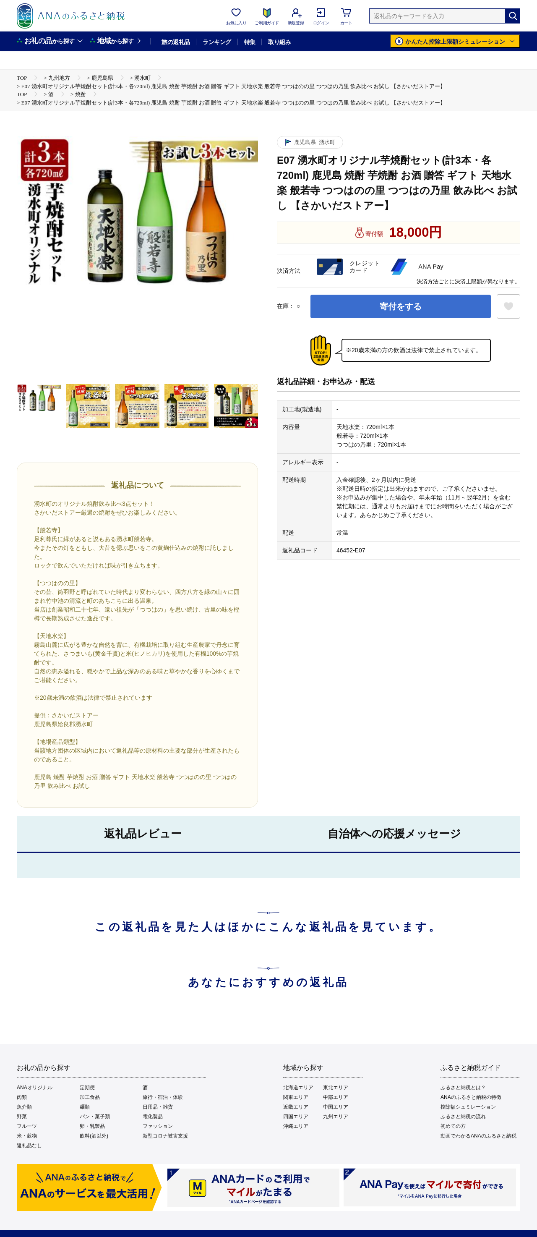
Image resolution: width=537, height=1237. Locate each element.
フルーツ (27, 1126)
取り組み (279, 42)
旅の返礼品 (176, 42)
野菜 (22, 1116)
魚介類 (24, 1107)
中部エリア (335, 1097)
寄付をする (401, 306)
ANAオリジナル (34, 1088)
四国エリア (295, 1116)
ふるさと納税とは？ (463, 1088)
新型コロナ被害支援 (165, 1136)
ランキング (217, 42)
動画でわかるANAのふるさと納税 (478, 1136)
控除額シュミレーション (468, 1107)
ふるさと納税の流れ (463, 1116)
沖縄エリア (295, 1126)
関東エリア (295, 1097)
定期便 (87, 1088)
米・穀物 (27, 1136)
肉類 (22, 1097)
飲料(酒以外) (94, 1136)
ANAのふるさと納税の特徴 (471, 1097)
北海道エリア (298, 1088)
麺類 (85, 1107)
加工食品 (90, 1097)
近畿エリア (295, 1107)
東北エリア (335, 1088)
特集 (249, 42)
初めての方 (453, 1126)
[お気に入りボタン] (508, 306)
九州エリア (335, 1116)
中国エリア (335, 1107)
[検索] (512, 16)
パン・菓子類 (95, 1116)
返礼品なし (29, 1145)
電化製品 (153, 1116)
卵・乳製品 (92, 1126)
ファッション (158, 1126)
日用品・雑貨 (158, 1107)
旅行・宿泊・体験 (163, 1097)
